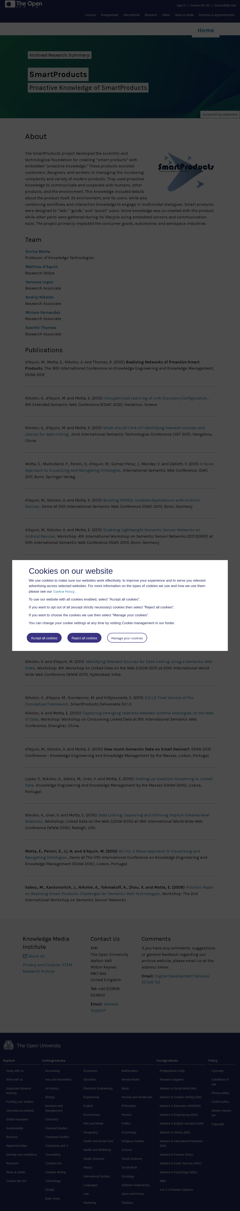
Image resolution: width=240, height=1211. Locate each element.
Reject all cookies (84, 638)
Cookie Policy (63, 591)
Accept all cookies (44, 638)
